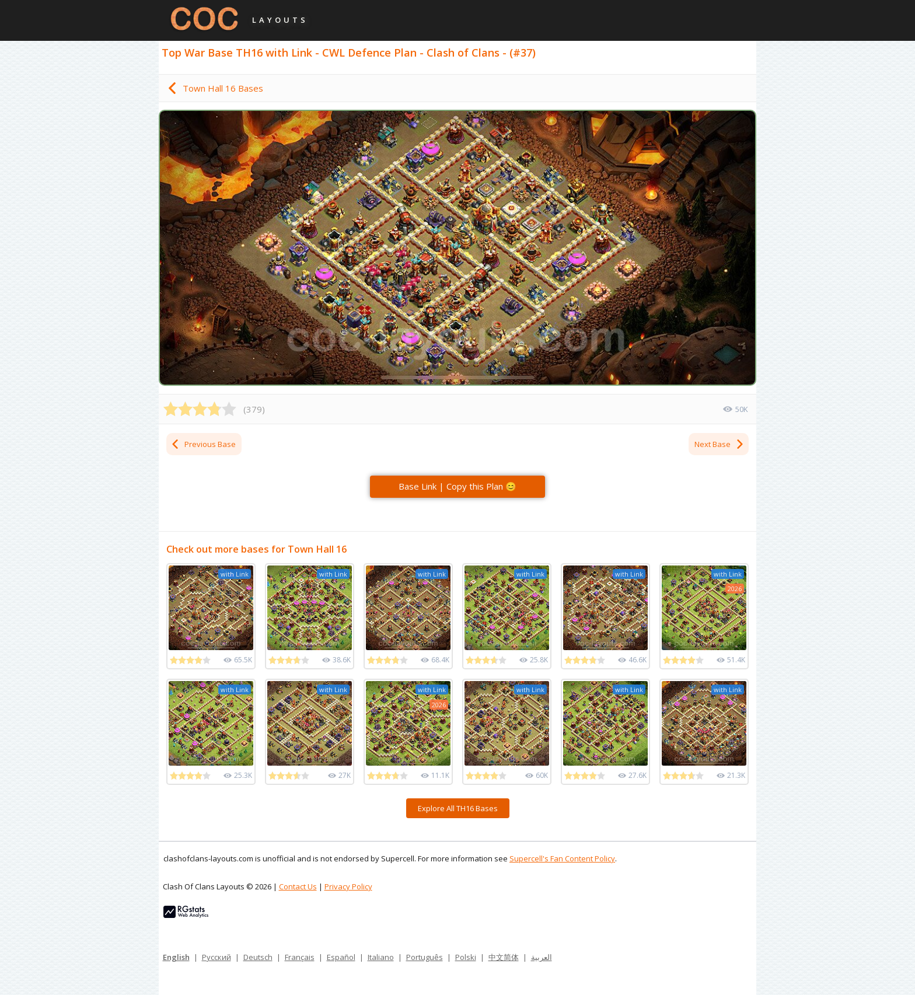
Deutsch (258, 957)
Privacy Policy (348, 886)
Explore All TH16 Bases (458, 808)
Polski (465, 957)
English (176, 957)
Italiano (381, 957)
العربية (541, 957)
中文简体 (503, 957)
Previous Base (203, 444)
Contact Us (298, 886)
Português (424, 957)
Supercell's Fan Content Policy (562, 858)
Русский (216, 957)
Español (341, 957)
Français (300, 957)
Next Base (719, 444)
